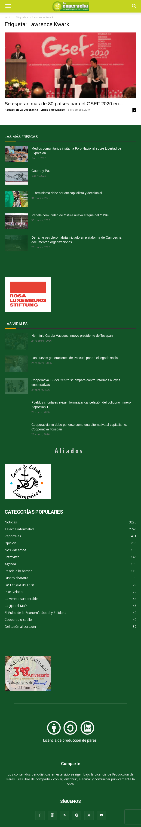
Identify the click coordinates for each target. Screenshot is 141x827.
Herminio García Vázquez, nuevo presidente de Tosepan (72, 335)
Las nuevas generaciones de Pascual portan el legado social (75, 358)
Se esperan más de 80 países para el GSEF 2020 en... (64, 103)
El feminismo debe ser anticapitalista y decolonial (66, 193)
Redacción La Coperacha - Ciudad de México (35, 109)
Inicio (8, 17)
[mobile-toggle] (7, 6)
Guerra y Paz (40, 171)
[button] (134, 6)
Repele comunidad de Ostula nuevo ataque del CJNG (70, 215)
